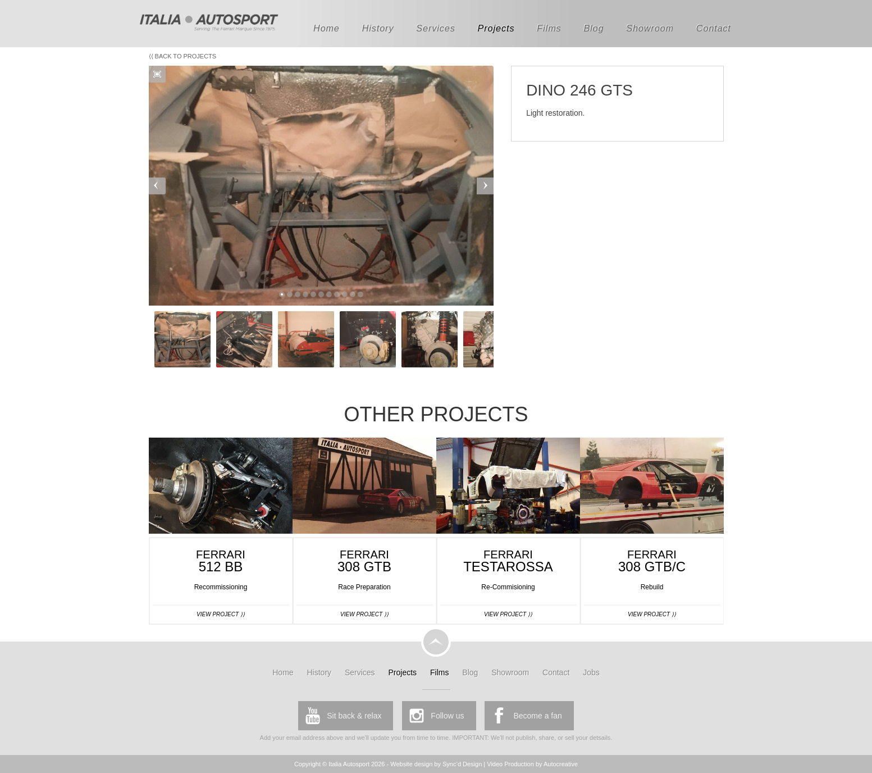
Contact (713, 28)
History (378, 28)
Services (435, 28)
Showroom (649, 28)
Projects (496, 28)
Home (326, 28)
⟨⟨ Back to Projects (183, 56)
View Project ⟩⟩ (221, 614)
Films (549, 28)
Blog (593, 28)
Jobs (591, 672)
